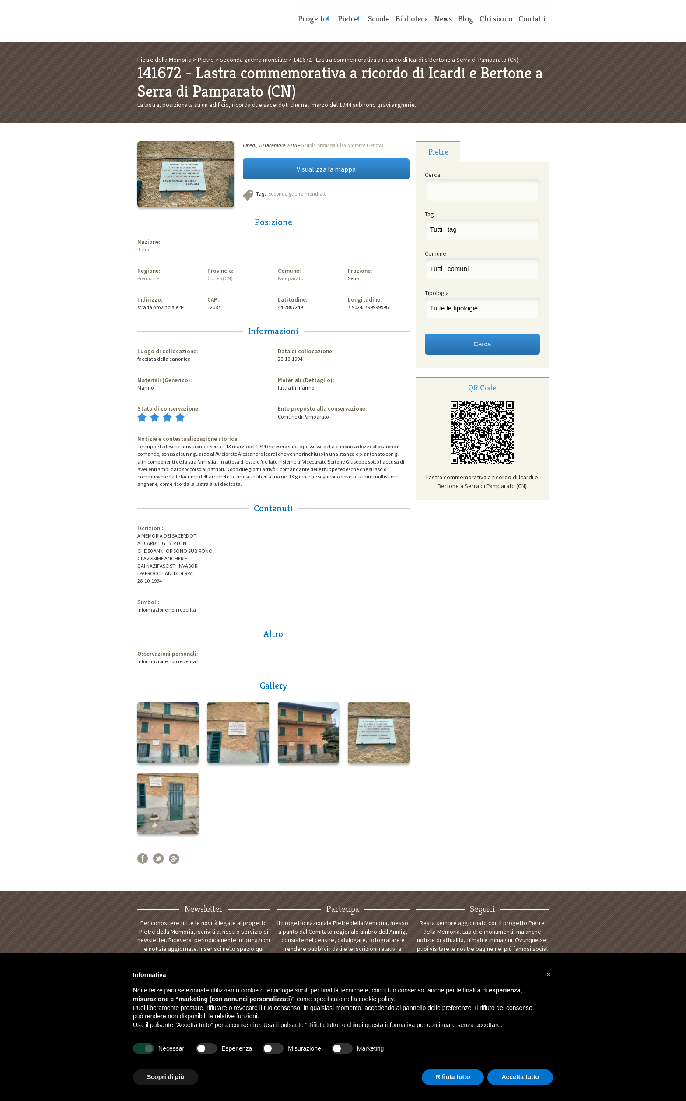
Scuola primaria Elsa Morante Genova (342, 145)
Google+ (174, 858)
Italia (143, 249)
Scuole (364, 22)
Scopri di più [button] (165, 1076)
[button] (549, 974)
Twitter (158, 858)
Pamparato (290, 278)
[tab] (438, 151)
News (434, 22)
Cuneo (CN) (220, 278)
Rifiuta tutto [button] (453, 1076)
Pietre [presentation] (438, 152)
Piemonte (148, 278)
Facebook (142, 858)
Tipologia (437, 293)
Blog (459, 22)
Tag (429, 214)
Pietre (328, 22)
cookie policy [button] (376, 999)
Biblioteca (400, 22)
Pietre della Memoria (203, 20)
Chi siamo (492, 22)
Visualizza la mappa (326, 169)
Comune (435, 253)
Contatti (530, 22)
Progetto (288, 22)
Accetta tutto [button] (520, 1076)
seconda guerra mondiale (297, 193)
